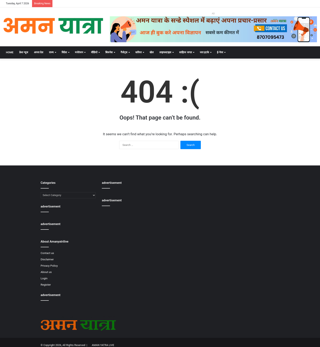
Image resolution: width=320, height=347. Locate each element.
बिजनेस (109, 52)
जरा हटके (204, 52)
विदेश (64, 52)
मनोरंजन (79, 52)
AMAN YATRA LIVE (103, 345)
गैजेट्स (124, 52)
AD (213, 13)
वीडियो (94, 52)
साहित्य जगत (185, 52)
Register (46, 284)
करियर (138, 52)
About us (46, 272)
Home (9, 52)
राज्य (51, 52)
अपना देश (38, 52)
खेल (152, 52)
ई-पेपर (220, 52)
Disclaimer (47, 259)
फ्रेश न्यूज (23, 52)
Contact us (47, 253)
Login (44, 278)
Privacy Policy (49, 265)
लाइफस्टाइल (165, 52)
